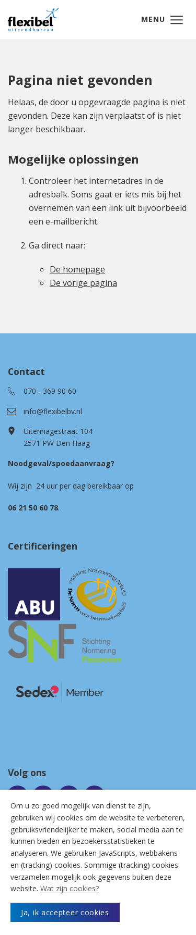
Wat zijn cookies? (69, 888)
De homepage (77, 269)
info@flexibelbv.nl (53, 411)
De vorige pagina (83, 283)
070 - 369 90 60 (50, 391)
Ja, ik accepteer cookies (65, 912)
